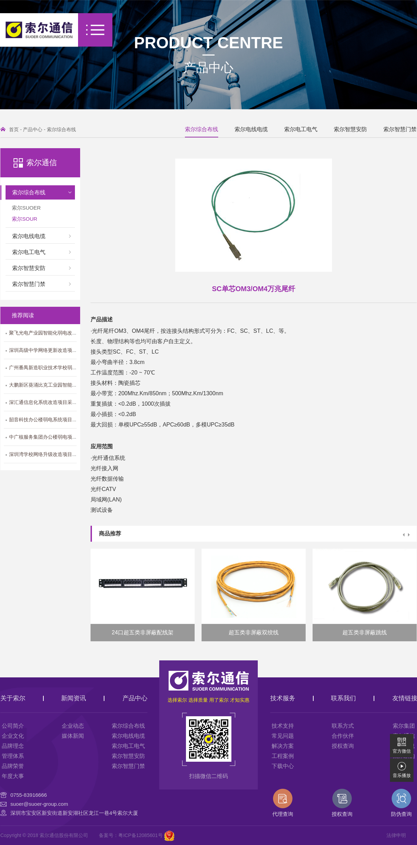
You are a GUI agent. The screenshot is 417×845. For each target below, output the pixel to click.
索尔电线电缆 (251, 129)
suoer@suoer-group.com (39, 804)
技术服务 (282, 698)
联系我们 (343, 698)
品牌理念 (13, 746)
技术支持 (283, 726)
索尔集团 (404, 726)
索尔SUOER (26, 208)
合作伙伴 (343, 736)
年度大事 (13, 776)
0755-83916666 (28, 795)
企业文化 (13, 736)
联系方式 (343, 726)
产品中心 (208, 67)
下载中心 (283, 766)
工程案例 (283, 756)
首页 (14, 129)
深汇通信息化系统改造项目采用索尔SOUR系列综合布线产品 (74, 402)
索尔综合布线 (61, 129)
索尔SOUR (24, 219)
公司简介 (13, 726)
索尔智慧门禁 (400, 129)
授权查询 (343, 746)
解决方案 (283, 746)
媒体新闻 (73, 736)
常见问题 (283, 736)
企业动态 (73, 726)
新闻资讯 (73, 698)
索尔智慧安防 (350, 129)
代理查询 (282, 803)
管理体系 (13, 756)
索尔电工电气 (300, 129)
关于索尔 (12, 698)
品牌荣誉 (13, 766)
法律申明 (396, 835)
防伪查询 (401, 803)
